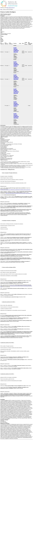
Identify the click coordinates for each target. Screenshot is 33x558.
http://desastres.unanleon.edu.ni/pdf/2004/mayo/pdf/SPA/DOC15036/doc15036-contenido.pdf (15, 189)
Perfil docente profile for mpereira (16, 77)
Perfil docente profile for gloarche (16, 49)
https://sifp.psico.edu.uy (10, 7)
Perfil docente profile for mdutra (16, 64)
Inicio (1, 9)
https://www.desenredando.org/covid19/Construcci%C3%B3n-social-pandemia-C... (19, 193)
